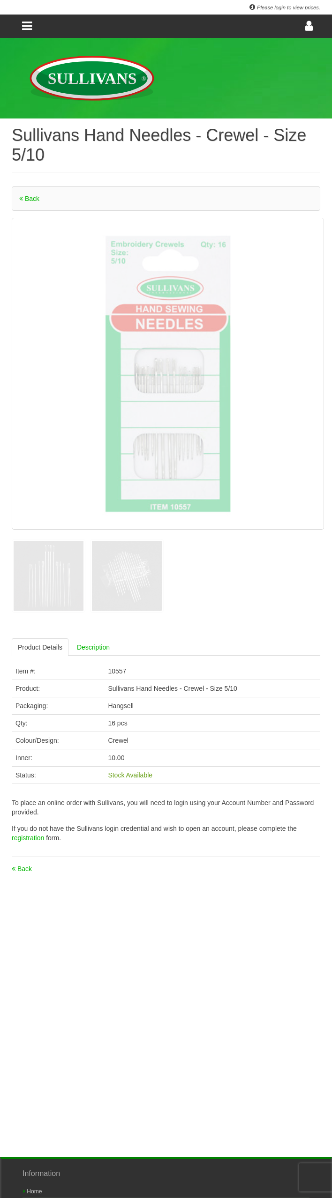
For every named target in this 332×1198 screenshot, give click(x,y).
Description (93, 647)
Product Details (40, 647)
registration (29, 838)
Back (29, 198)
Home (32, 1191)
